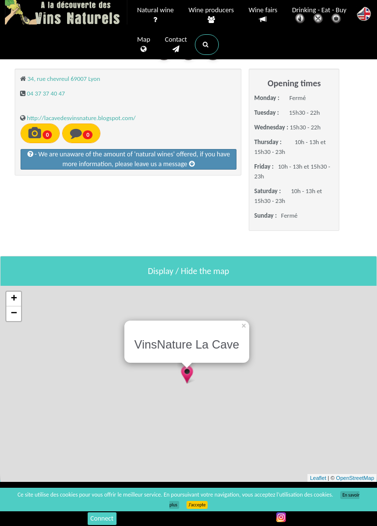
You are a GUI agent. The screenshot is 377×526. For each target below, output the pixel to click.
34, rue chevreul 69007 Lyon (63, 78)
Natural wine (155, 15)
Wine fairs (263, 15)
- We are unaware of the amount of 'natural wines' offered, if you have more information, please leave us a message (128, 159)
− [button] (14, 313)
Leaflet (318, 478)
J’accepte (197, 505)
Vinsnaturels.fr (66, 13)
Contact (176, 44)
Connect (102, 518)
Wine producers (211, 15)
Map (143, 44)
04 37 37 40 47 (46, 93)
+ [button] (14, 299)
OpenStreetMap (355, 478)
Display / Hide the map (188, 271)
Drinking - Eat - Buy (319, 15)
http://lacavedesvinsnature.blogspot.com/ (81, 118)
